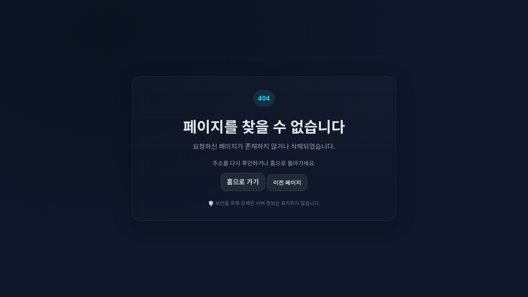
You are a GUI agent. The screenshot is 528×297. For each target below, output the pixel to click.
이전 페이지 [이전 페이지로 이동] (287, 182)
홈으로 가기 (243, 181)
